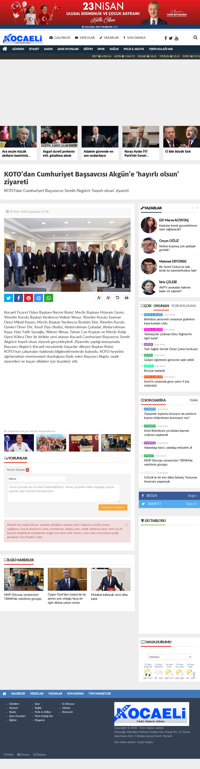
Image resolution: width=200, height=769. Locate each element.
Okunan (161, 306)
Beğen (192, 495)
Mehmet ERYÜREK (173, 261)
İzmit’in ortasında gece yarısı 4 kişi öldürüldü (166, 383)
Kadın (48, 49)
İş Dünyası (68, 704)
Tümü (194, 400)
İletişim (39, 754)
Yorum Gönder (18, 470)
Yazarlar (151, 208)
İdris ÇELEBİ (168, 282)
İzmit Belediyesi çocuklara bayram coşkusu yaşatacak (166, 432)
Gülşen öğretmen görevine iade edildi (169, 360)
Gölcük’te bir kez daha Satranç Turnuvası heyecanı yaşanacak (170, 479)
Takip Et (191, 504)
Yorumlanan (183, 306)
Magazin (40, 720)
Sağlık (114, 49)
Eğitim (88, 49)
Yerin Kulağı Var (161, 49)
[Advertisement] (68, 92)
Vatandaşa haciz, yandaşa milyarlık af (168, 447)
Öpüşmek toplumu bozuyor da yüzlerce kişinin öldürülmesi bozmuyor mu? (170, 415)
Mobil (8, 754)
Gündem (18, 49)
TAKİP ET (154, 504)
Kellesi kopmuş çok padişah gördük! (177, 248)
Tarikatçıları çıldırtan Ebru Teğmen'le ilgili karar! (168, 336)
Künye (23, 754)
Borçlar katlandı (154, 370)
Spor (101, 49)
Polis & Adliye (134, 49)
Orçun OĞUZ (169, 241)
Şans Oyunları (68, 49)
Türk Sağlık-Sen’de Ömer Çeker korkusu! (171, 349)
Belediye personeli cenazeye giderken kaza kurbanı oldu (169, 321)
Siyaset (34, 49)
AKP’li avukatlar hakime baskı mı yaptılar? (175, 289)
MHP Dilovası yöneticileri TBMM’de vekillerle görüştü (168, 462)
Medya (148, 366)
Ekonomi (67, 712)
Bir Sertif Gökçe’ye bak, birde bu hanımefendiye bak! (178, 268)
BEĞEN (151, 495)
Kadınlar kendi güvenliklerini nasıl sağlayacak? (178, 227)
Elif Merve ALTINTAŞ (174, 220)
